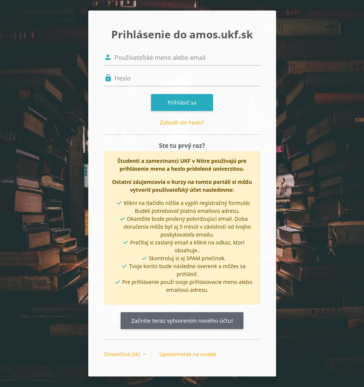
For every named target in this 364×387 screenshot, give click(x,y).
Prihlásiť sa (182, 102)
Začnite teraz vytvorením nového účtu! (182, 320)
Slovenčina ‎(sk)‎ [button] (123, 354)
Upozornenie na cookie (187, 354)
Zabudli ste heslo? (182, 122)
